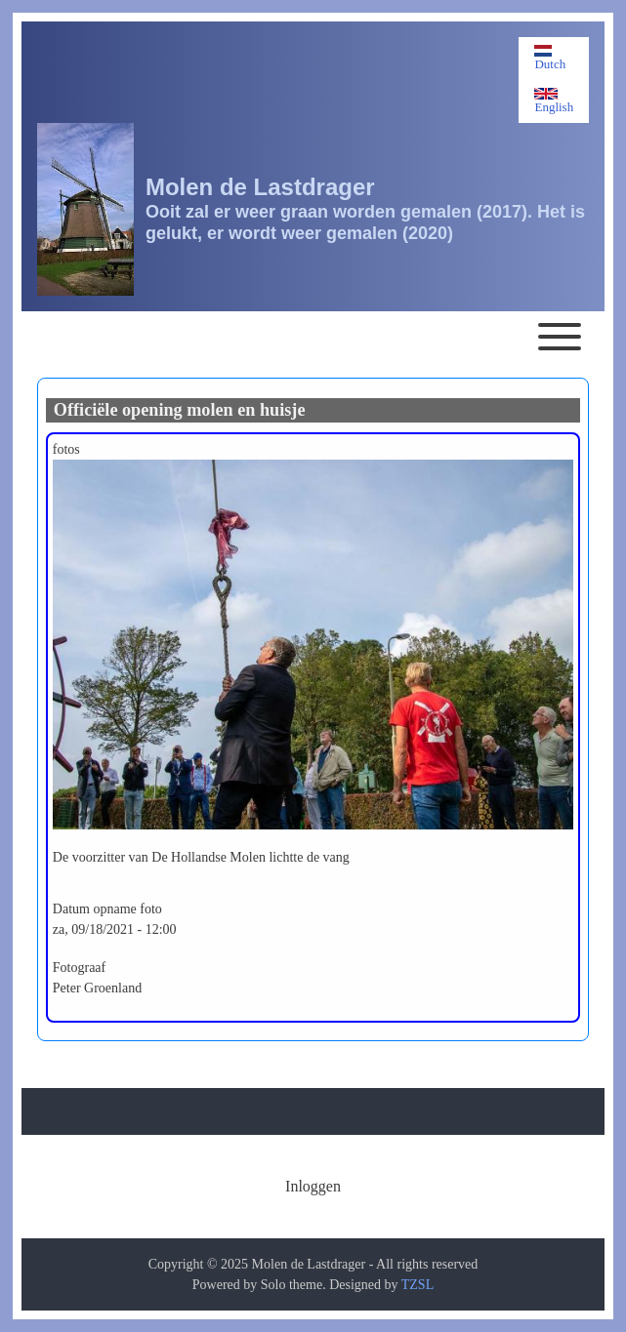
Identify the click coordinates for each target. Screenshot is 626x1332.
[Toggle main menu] (313, 336)
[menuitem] (313, 1186)
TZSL (417, 1284)
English (553, 101)
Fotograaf (79, 967)
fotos (66, 449)
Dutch (549, 58)
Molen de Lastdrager (260, 187)
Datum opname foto (107, 909)
